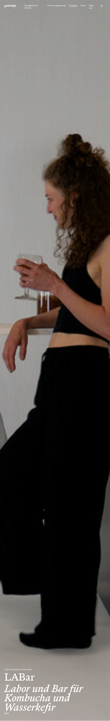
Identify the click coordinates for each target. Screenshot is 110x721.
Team (83, 5)
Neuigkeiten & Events (31, 6)
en (101, 8)
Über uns (91, 6)
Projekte (73, 5)
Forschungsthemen (56, 5)
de (101, 5)
